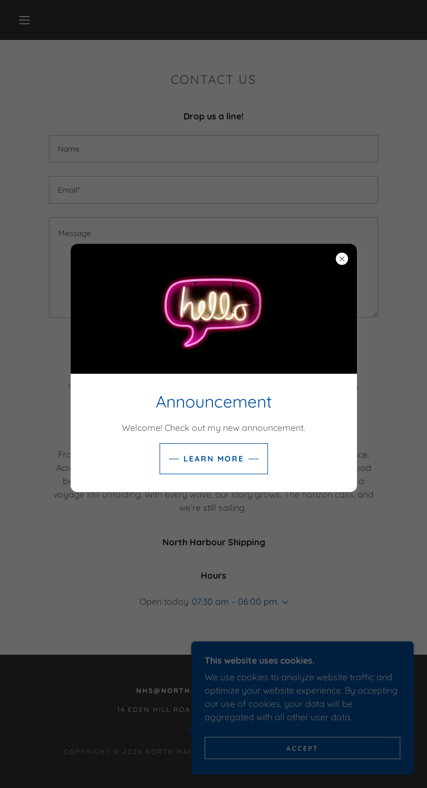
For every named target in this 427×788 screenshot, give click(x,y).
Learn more (213, 459)
